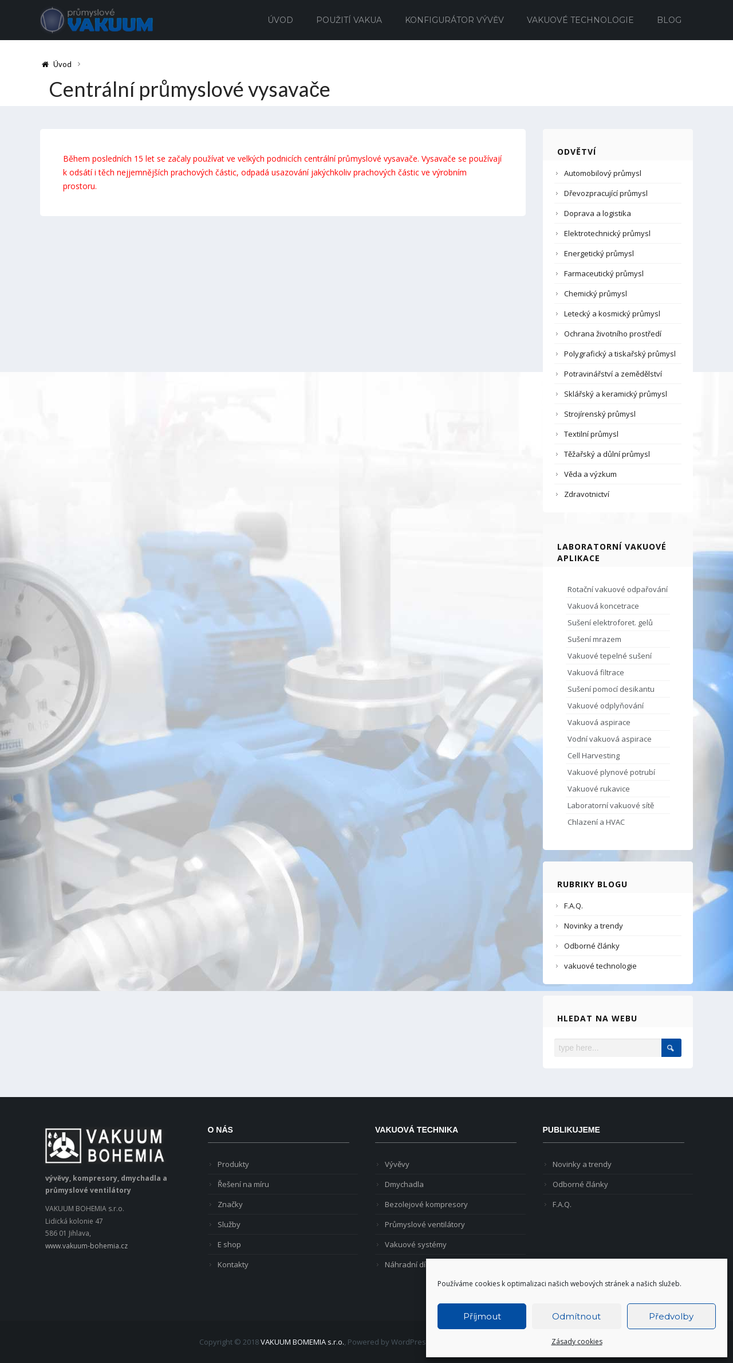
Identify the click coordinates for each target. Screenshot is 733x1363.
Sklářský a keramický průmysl (615, 394)
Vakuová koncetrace (603, 606)
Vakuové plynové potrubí (611, 772)
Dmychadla (404, 1184)
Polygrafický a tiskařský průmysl (620, 353)
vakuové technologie (600, 966)
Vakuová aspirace (599, 722)
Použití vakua (349, 20)
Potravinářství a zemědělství (613, 374)
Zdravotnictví (586, 494)
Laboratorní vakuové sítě (611, 805)
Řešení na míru (243, 1184)
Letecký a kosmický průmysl (612, 313)
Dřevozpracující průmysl (606, 193)
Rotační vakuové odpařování (618, 589)
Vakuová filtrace (596, 672)
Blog (669, 20)
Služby (229, 1224)
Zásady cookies (576, 1341)
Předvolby (671, 1316)
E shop (229, 1244)
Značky (230, 1204)
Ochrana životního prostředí (612, 333)
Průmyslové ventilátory (425, 1224)
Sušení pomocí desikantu (611, 689)
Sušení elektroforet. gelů (610, 622)
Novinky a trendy (593, 926)
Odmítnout (576, 1316)
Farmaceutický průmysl (604, 273)
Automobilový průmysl (602, 173)
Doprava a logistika (597, 213)
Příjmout (482, 1316)
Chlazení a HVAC (596, 822)
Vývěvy (397, 1164)
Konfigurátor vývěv (454, 20)
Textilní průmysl (591, 434)
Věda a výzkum (590, 474)
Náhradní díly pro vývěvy (428, 1264)
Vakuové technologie (580, 20)
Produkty (233, 1164)
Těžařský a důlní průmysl (607, 454)
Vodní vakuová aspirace (610, 739)
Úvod (280, 20)
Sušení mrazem (594, 639)
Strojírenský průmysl (600, 414)
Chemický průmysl (595, 293)
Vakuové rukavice (599, 789)
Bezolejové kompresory (426, 1204)
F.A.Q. (573, 905)
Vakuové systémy (416, 1244)
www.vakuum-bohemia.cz (86, 1246)
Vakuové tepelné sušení (610, 656)
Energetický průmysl (599, 253)
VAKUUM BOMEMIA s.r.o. (302, 1342)
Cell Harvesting (594, 755)
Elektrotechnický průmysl (607, 233)
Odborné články (592, 946)
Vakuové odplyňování (606, 705)
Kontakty (233, 1264)
